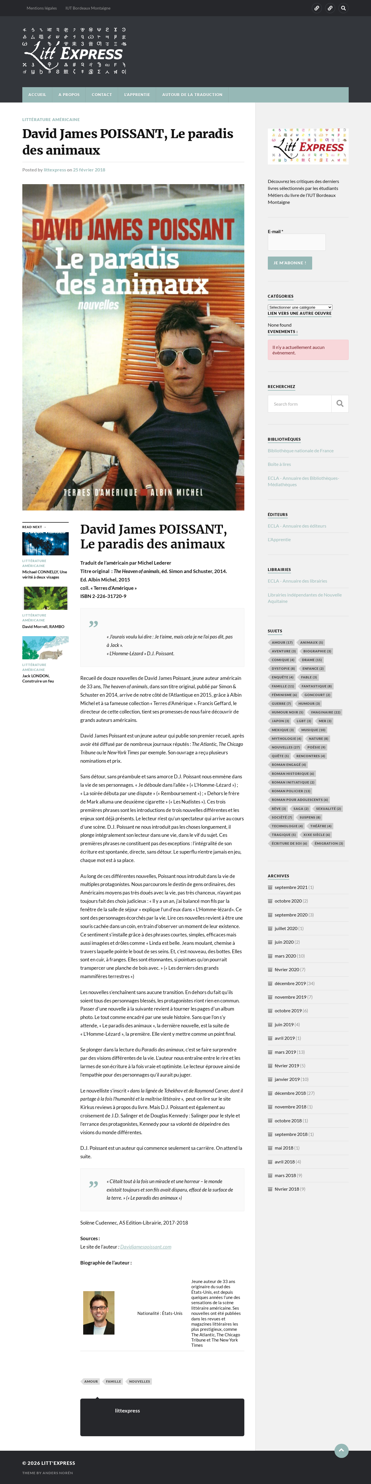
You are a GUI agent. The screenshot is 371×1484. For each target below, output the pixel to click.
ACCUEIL (37, 94)
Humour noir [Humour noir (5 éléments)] (287, 712)
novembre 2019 (290, 997)
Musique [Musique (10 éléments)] (313, 730)
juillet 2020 (286, 928)
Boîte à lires (279, 464)
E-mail (275, 231)
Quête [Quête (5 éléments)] (280, 756)
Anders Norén (58, 1472)
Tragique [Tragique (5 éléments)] (284, 835)
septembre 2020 (291, 914)
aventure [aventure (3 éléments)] (284, 651)
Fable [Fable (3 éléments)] (309, 677)
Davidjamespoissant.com (145, 1246)
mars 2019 (285, 1052)
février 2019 (287, 1065)
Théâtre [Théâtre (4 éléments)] (321, 826)
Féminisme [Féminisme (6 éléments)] (284, 695)
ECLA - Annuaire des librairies (297, 580)
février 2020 (287, 969)
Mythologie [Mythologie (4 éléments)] (286, 738)
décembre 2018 (290, 1093)
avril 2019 (285, 1038)
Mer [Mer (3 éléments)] (325, 721)
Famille (113, 1381)
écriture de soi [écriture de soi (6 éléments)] (289, 843)
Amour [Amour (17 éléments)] (282, 642)
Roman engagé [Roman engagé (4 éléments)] (289, 764)
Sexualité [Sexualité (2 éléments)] (328, 808)
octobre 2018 (288, 1120)
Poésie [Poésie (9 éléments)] (316, 747)
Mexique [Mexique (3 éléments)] (283, 730)
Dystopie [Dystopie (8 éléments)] (283, 668)
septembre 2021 (291, 887)
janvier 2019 (287, 1079)
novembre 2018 (290, 1106)
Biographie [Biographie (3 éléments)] (317, 651)
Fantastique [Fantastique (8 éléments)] (317, 686)
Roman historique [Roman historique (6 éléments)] (293, 773)
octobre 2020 (288, 900)
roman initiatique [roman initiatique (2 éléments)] (293, 782)
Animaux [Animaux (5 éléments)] (311, 642)
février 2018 (287, 1189)
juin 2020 (284, 942)
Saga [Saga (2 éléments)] (301, 808)
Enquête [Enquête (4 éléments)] (283, 677)
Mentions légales (42, 8)
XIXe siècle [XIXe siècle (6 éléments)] (316, 835)
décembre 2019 (290, 983)
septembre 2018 (291, 1134)
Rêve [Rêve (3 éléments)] (279, 808)
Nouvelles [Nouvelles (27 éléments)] (286, 747)
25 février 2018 (89, 169)
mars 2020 (285, 955)
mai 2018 (284, 1147)
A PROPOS (69, 94)
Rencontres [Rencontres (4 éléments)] (311, 756)
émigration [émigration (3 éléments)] (329, 843)
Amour (91, 1381)
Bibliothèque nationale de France (301, 450)
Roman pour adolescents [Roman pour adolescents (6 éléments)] (300, 800)
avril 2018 (285, 1161)
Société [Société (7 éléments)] (282, 817)
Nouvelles (139, 1381)
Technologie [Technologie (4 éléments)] (287, 826)
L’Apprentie (137, 94)
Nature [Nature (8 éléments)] (318, 738)
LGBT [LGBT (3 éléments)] (304, 721)
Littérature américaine (51, 119)
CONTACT (102, 94)
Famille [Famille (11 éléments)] (283, 686)
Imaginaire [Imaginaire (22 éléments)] (326, 712)
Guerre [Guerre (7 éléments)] (281, 703)
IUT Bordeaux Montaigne (88, 8)
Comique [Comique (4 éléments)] (283, 660)
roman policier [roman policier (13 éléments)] (291, 791)
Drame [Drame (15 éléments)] (312, 660)
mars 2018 (285, 1175)
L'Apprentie (279, 539)
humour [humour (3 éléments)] (309, 703)
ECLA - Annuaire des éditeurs (297, 525)
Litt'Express (59, 1463)
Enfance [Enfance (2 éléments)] (313, 668)
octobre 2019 (288, 1010)
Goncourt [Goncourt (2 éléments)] (317, 695)
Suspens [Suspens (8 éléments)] (310, 817)
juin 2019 (284, 1024)
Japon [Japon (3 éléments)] (280, 721)
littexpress (55, 169)
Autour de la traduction (192, 94)
